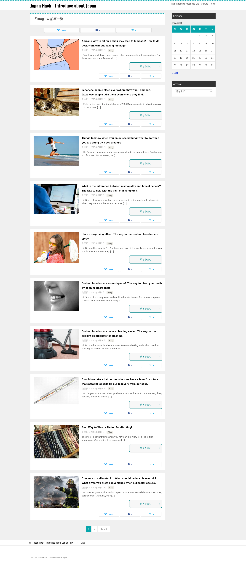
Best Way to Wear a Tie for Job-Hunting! (107, 427)
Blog (111, 50)
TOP (53, 543)
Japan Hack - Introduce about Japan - (65, 5)
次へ (102, 529)
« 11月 (175, 73)
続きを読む (150, 66)
